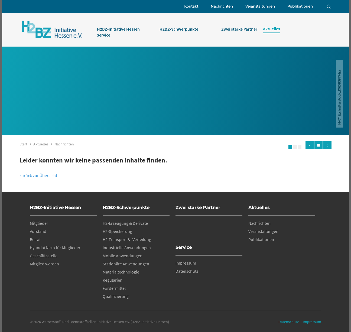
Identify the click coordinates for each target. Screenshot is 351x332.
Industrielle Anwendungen (127, 247)
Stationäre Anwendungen (126, 263)
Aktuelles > (43, 144)
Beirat (35, 239)
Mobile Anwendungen (122, 255)
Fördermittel (114, 288)
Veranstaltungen (260, 6)
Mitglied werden (44, 263)
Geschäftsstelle (43, 255)
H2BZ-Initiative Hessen (55, 207)
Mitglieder (39, 223)
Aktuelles (258, 207)
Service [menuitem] (103, 35)
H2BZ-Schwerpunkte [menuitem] (179, 29)
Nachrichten (222, 6)
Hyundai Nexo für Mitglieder (55, 247)
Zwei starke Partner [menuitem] (239, 29)
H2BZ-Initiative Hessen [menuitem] (118, 29)
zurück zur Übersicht (38, 175)
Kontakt (191, 6)
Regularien (112, 280)
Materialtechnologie (121, 272)
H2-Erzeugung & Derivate (125, 223)
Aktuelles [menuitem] (271, 28)
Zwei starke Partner (198, 207)
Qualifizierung (116, 296)
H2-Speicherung (117, 231)
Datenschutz (187, 271)
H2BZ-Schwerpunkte (126, 207)
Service (184, 247)
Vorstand (38, 231)
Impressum (186, 263)
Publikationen (300, 6)
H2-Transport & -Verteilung (127, 239)
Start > (26, 144)
